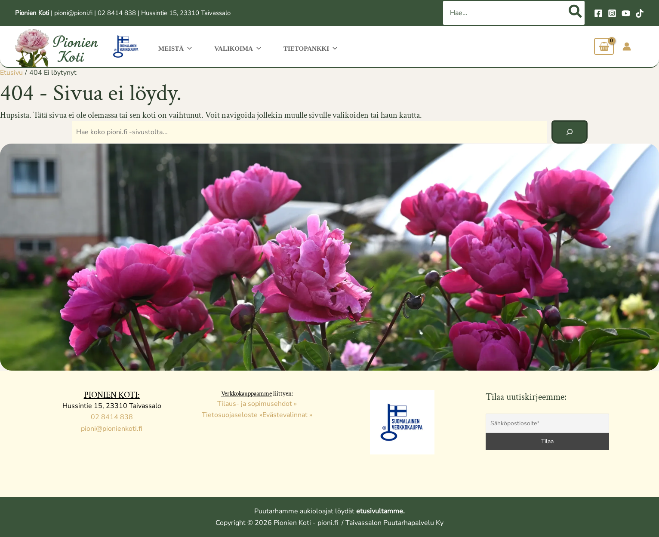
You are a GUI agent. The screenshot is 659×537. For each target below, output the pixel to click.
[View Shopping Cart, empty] (604, 46)
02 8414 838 (117, 13)
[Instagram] (612, 13)
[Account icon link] (626, 46)
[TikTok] (639, 13)
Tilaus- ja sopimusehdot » (257, 403)
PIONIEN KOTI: (112, 395)
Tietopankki (304, 47)
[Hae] (576, 13)
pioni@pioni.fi (73, 13)
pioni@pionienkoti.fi (111, 428)
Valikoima (234, 47)
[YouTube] (626, 13)
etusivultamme (379, 511)
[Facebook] (598, 13)
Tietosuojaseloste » (232, 415)
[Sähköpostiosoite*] (548, 423)
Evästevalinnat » (287, 415)
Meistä (174, 47)
